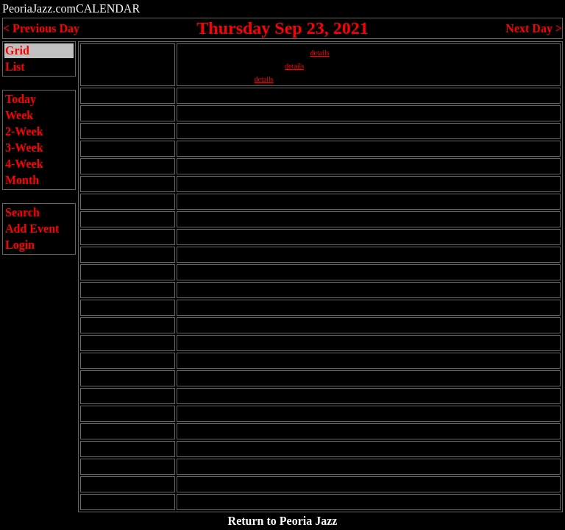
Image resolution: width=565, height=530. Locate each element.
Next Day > (533, 28)
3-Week (24, 147)
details (320, 53)
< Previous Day (41, 28)
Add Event (32, 228)
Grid (17, 50)
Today (20, 99)
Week (19, 115)
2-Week (24, 131)
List (15, 66)
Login (20, 245)
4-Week (24, 164)
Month (22, 180)
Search (22, 212)
